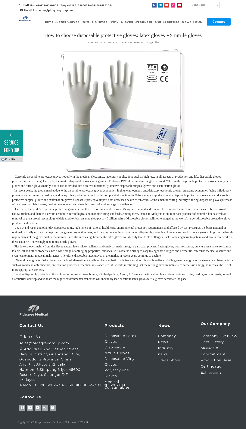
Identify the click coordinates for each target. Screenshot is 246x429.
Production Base (216, 360)
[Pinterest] (179, 5)
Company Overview (219, 336)
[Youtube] (166, 5)
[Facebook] (154, 5)
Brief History (212, 342)
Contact (219, 21)
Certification (212, 366)
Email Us (10, 159)
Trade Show (169, 360)
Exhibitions (211, 372)
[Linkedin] (160, 5)
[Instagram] (173, 5)
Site (156, 42)
